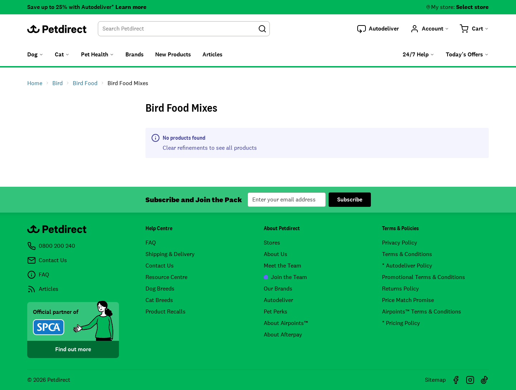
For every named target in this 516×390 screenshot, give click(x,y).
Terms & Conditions (407, 254)
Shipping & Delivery (170, 254)
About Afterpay (283, 334)
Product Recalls (165, 311)
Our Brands (278, 288)
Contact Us (159, 265)
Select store (472, 7)
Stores (272, 242)
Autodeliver (278, 300)
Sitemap (435, 380)
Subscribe (349, 199)
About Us (275, 254)
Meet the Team (282, 265)
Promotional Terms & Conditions (423, 277)
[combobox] (184, 28)
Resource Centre (166, 277)
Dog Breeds (160, 288)
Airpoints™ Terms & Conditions (421, 311)
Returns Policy (400, 288)
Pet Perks (275, 311)
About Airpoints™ (286, 323)
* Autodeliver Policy (407, 265)
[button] (378, 28)
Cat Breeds (159, 300)
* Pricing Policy (401, 323)
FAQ (150, 242)
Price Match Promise (408, 300)
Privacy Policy (399, 242)
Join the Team (285, 277)
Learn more (131, 7)
